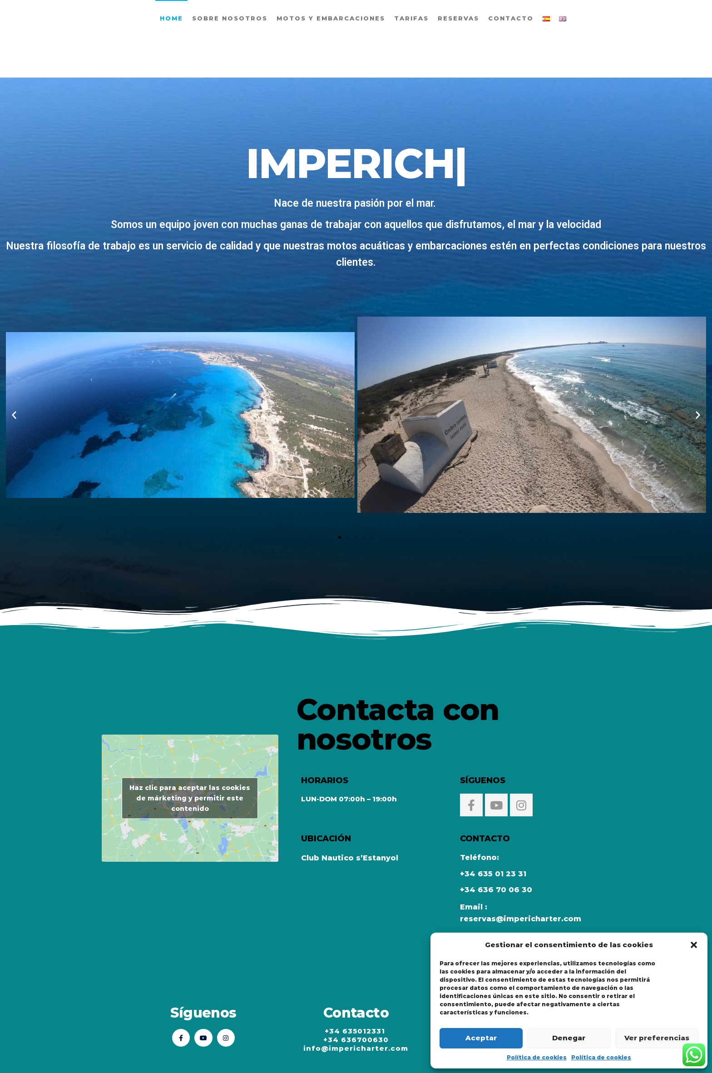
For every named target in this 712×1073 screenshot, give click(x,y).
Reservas (458, 18)
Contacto (511, 18)
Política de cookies (537, 1057)
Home (171, 18)
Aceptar (481, 1037)
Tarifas (411, 18)
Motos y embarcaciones (331, 18)
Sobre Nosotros (229, 18)
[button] (693, 944)
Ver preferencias (656, 1037)
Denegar (568, 1037)
